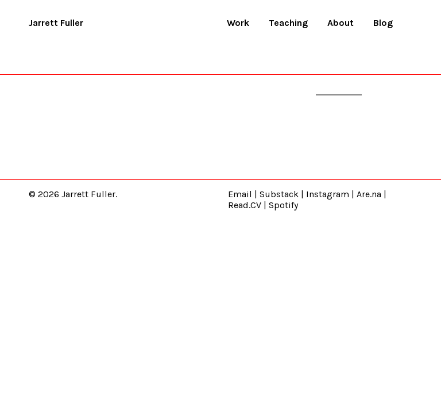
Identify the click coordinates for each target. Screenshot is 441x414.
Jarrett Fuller (56, 22)
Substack (279, 194)
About (340, 22)
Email (240, 194)
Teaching (288, 22)
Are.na (369, 194)
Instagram (327, 194)
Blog (383, 22)
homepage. (339, 88)
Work (238, 22)
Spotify (283, 205)
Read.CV (244, 205)
